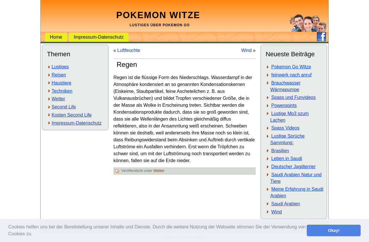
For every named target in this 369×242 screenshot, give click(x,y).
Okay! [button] (334, 230)
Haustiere (61, 82)
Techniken (62, 91)
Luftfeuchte (128, 50)
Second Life (64, 106)
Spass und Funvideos (293, 97)
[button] (34, 234)
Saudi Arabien (285, 203)
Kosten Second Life (72, 114)
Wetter (58, 98)
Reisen (59, 74)
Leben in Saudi (286, 158)
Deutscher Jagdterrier (293, 166)
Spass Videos (285, 127)
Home (56, 37)
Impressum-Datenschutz (99, 37)
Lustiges (60, 66)
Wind (246, 50)
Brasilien (280, 150)
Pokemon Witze (158, 15)
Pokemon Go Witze (291, 66)
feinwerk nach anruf (291, 74)
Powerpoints (284, 105)
